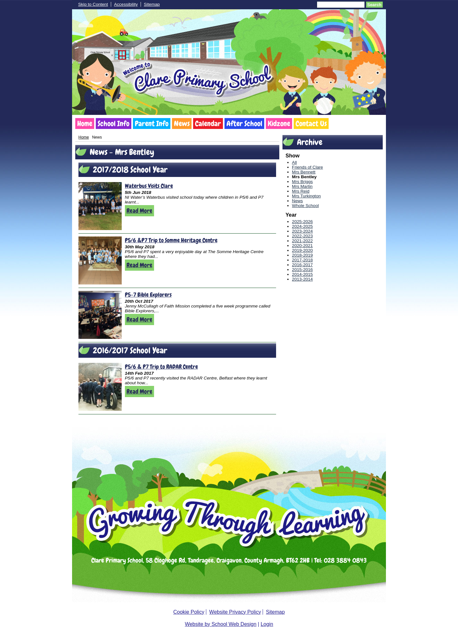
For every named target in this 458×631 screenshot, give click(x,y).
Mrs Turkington (306, 196)
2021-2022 (302, 240)
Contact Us (311, 123)
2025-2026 (302, 221)
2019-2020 (302, 250)
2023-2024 (302, 231)
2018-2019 (302, 255)
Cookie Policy (188, 612)
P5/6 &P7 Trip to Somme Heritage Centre (171, 240)
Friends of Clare (307, 167)
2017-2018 (302, 260)
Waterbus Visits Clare (149, 185)
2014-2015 (302, 274)
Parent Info (151, 123)
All (294, 162)
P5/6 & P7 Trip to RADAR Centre (161, 366)
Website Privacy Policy (235, 612)
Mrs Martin (302, 186)
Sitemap (152, 4)
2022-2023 (302, 236)
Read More (139, 211)
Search (374, 4)
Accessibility (126, 4)
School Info (113, 123)
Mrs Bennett (303, 172)
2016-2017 (302, 264)
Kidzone (279, 123)
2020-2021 (302, 245)
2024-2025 (302, 226)
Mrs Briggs (302, 181)
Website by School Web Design (221, 624)
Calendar (208, 123)
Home (84, 123)
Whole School (305, 205)
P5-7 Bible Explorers (148, 294)
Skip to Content (93, 4)
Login (267, 624)
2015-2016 (302, 269)
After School (244, 123)
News (182, 123)
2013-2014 (302, 279)
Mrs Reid (300, 191)
